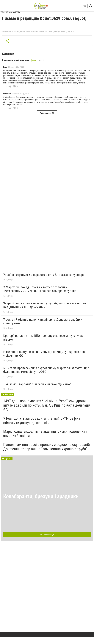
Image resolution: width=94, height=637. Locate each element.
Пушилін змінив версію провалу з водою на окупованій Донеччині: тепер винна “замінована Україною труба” (46, 446)
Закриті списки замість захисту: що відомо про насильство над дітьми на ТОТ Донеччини (44, 305)
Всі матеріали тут (47, 535)
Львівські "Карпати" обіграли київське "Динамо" (37, 384)
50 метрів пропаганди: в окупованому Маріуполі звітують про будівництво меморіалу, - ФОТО (46, 370)
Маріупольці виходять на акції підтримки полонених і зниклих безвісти (45, 433)
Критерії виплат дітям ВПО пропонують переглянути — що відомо (43, 337)
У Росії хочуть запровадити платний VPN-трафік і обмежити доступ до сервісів (41, 420)
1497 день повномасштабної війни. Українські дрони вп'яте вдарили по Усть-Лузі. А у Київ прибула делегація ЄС (46, 405)
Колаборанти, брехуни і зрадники (41, 496)
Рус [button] (84, 5)
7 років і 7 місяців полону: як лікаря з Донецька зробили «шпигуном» (42, 321)
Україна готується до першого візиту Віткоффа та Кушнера (43, 275)
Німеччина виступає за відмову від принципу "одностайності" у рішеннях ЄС (46, 354)
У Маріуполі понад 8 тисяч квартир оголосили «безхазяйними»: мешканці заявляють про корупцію (39, 289)
